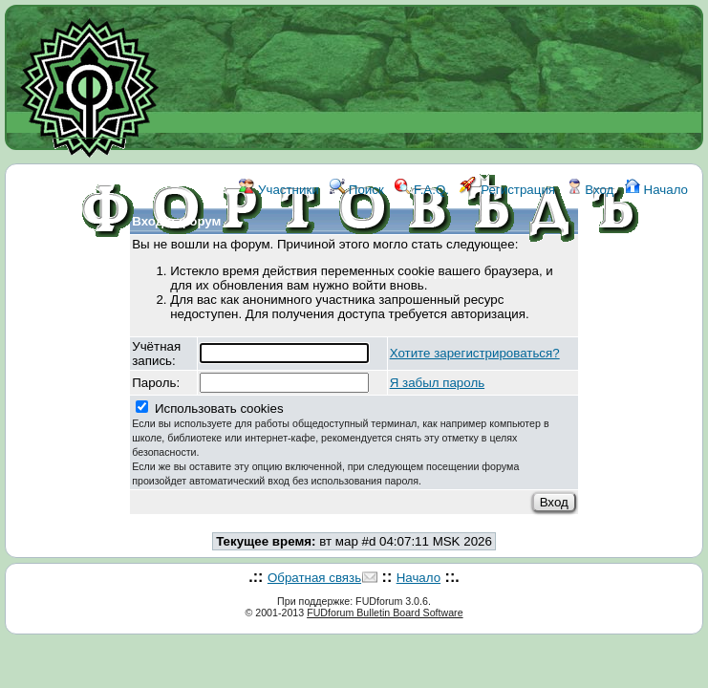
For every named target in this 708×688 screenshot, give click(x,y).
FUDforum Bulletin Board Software (384, 612)
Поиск (357, 190)
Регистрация (507, 190)
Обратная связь (314, 577)
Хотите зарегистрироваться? (475, 353)
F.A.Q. (422, 190)
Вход (590, 190)
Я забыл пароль (437, 383)
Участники (278, 190)
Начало (656, 190)
